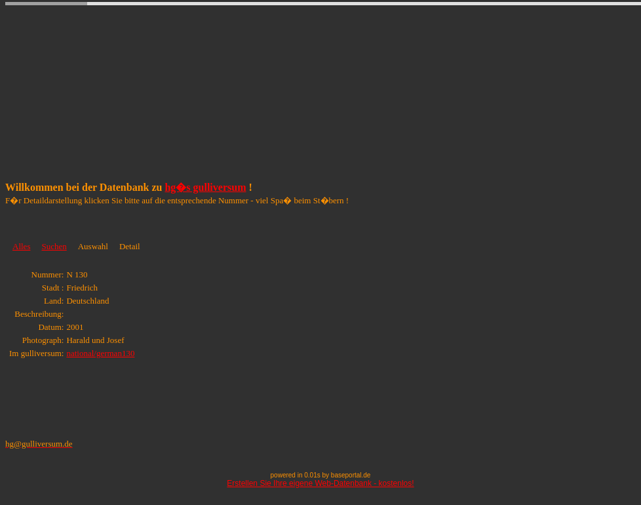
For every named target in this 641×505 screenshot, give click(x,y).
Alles (21, 246)
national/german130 (100, 353)
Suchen (53, 246)
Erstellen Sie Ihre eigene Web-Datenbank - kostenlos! (320, 483)
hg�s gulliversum (205, 187)
